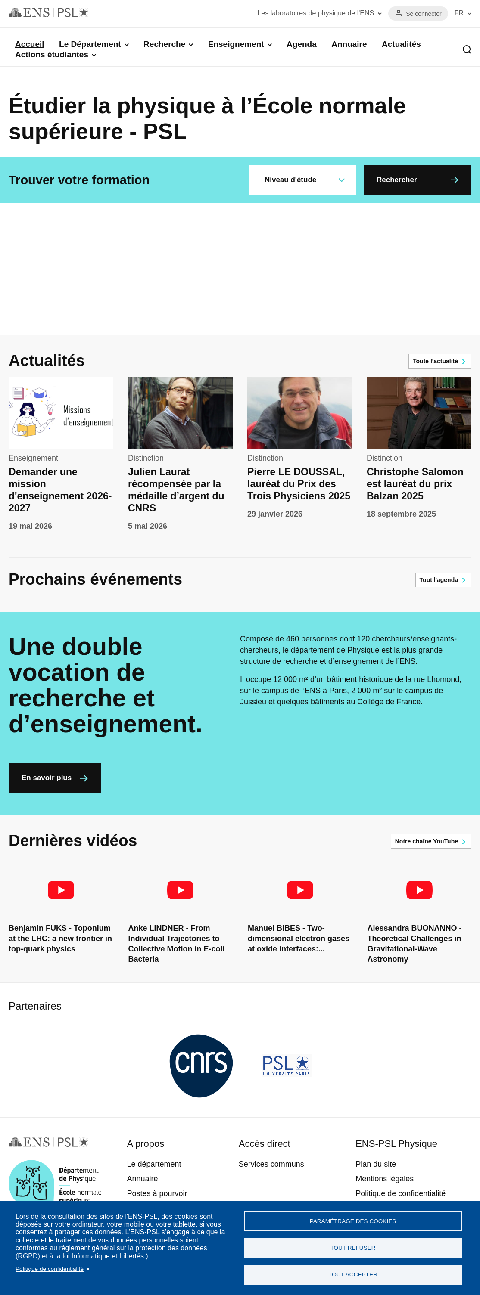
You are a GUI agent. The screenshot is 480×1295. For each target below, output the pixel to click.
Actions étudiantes (51, 54)
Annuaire (349, 44)
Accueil (29, 44)
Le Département (90, 44)
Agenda (302, 44)
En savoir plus (47, 778)
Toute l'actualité (435, 361)
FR (459, 13)
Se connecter (424, 13)
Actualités (401, 44)
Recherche (164, 44)
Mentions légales (384, 1178)
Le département (154, 1164)
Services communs (271, 1164)
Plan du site (375, 1164)
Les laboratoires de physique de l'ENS (315, 13)
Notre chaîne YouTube (426, 841)
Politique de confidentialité (50, 1267)
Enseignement (236, 44)
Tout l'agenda (439, 579)
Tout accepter (352, 1274)
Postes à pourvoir (157, 1193)
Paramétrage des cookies (353, 1218)
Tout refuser (352, 1246)
